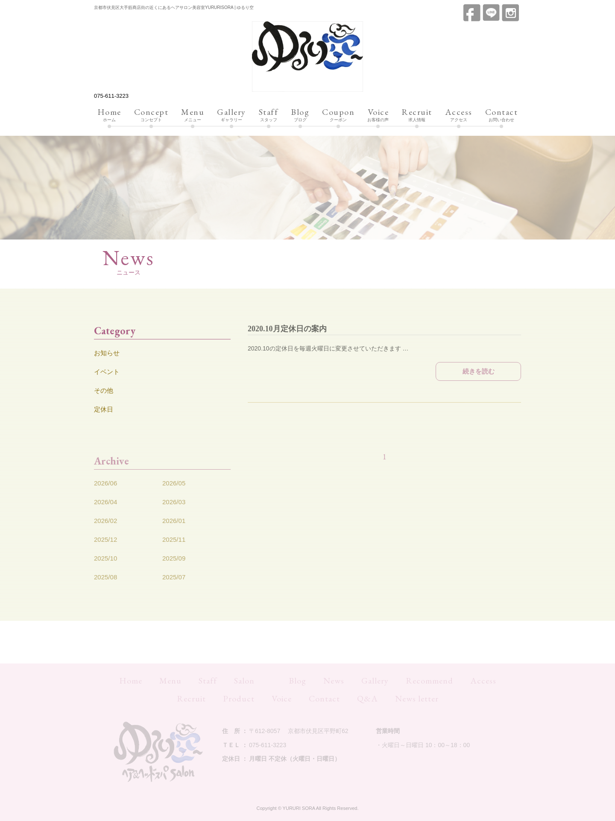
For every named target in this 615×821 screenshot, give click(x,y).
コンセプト (151, 115)
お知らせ (107, 352)
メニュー (192, 115)
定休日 (103, 409)
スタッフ (268, 115)
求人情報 (416, 115)
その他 (103, 390)
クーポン (338, 115)
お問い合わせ (501, 115)
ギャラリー (231, 115)
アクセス (458, 115)
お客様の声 (378, 115)
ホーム (109, 115)
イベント (107, 371)
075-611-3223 (111, 96)
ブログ (300, 115)
